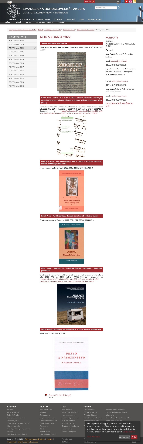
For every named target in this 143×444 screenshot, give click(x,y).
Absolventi (44, 426)
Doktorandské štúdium (48, 420)
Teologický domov (44, 22)
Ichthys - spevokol (14, 426)
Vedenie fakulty (13, 412)
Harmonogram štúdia (48, 434)
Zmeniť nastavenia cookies (28, 442)
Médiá (18, 22)
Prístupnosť (11, 442)
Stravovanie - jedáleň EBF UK (18, 423)
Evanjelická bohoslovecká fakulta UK (22, 30)
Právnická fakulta (90, 412)
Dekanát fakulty (13, 415)
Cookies (49, 439)
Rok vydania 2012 (16, 86)
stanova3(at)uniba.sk (119, 61)
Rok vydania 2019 (16, 59)
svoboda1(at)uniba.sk (119, 81)
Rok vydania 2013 (16, 82)
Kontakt (61, 22)
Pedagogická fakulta (91, 420)
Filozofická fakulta (90, 415)
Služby (28, 22)
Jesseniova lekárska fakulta (116, 409)
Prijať (134, 437)
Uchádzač (70, 20)
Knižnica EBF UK (69, 30)
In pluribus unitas (68, 420)
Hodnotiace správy (69, 415)
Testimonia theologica (70, 426)
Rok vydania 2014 (16, 78)
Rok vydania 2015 (16, 74)
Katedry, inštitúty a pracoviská (35, 20)
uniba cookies (129, 431)
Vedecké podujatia (69, 431)
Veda (82, 20)
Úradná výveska (13, 420)
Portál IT (88, 1)
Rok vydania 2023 (16, 44)
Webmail (10, 431)
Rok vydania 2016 (16, 71)
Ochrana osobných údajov (17, 434)
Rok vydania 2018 (16, 63)
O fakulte (11, 20)
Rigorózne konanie (47, 423)
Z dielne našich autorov (85, 30)
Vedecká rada (67, 429)
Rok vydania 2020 (16, 55)
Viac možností (93, 436)
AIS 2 (42, 429)
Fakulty (87, 407)
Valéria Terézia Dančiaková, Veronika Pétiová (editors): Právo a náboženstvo (71, 329)
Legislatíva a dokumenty (16, 418)
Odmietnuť (124, 437)
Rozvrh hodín (45, 431)
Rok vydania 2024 (16, 40)
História (10, 409)
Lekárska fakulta (90, 409)
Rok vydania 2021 (16, 52)
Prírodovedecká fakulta (92, 418)
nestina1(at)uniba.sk (118, 96)
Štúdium (58, 20)
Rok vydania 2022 (16, 48)
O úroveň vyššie (18, 37)
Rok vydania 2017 (16, 67)
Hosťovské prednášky (70, 418)
